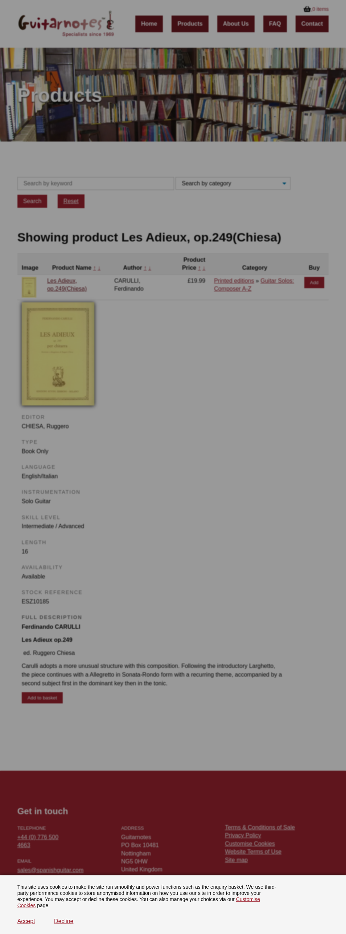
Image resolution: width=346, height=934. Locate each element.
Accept (26, 921)
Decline (63, 921)
